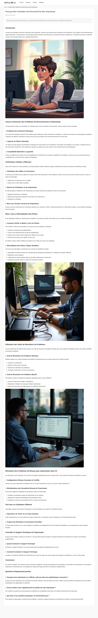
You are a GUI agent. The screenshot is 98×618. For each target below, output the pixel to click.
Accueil (21, 2)
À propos (28, 2)
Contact (35, 2)
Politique (41, 2)
